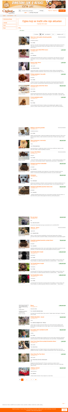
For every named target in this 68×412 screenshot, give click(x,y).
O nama (21, 409)
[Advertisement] (42, 117)
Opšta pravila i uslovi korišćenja (44, 409)
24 (53, 34)
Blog (25, 409)
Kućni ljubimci (10, 15)
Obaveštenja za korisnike (32, 409)
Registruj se (55, 10)
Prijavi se (50, 10)
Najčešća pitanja (15, 409)
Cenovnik (54, 409)
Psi (15, 15)
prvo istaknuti (48, 34)
